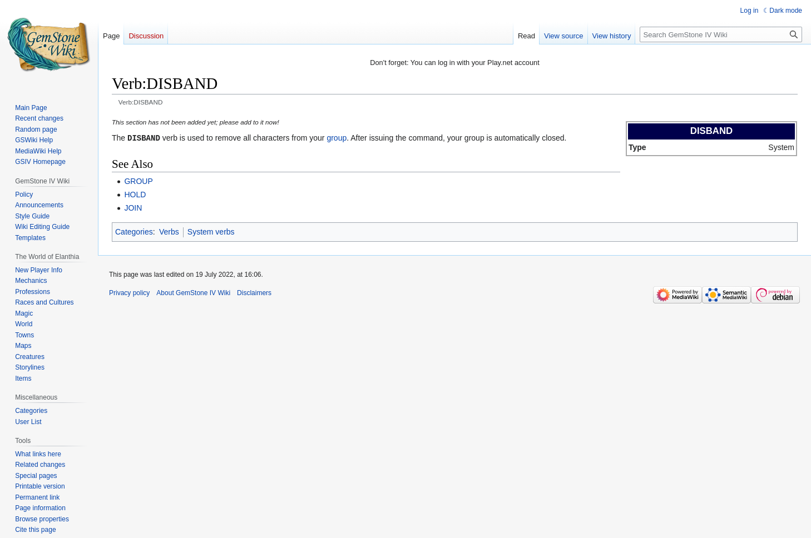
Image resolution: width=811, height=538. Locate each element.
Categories (134, 231)
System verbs (211, 231)
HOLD (135, 194)
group (337, 137)
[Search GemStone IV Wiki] (721, 34)
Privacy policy (129, 292)
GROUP (138, 180)
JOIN (133, 207)
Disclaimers (254, 292)
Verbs (169, 231)
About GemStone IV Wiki (193, 292)
